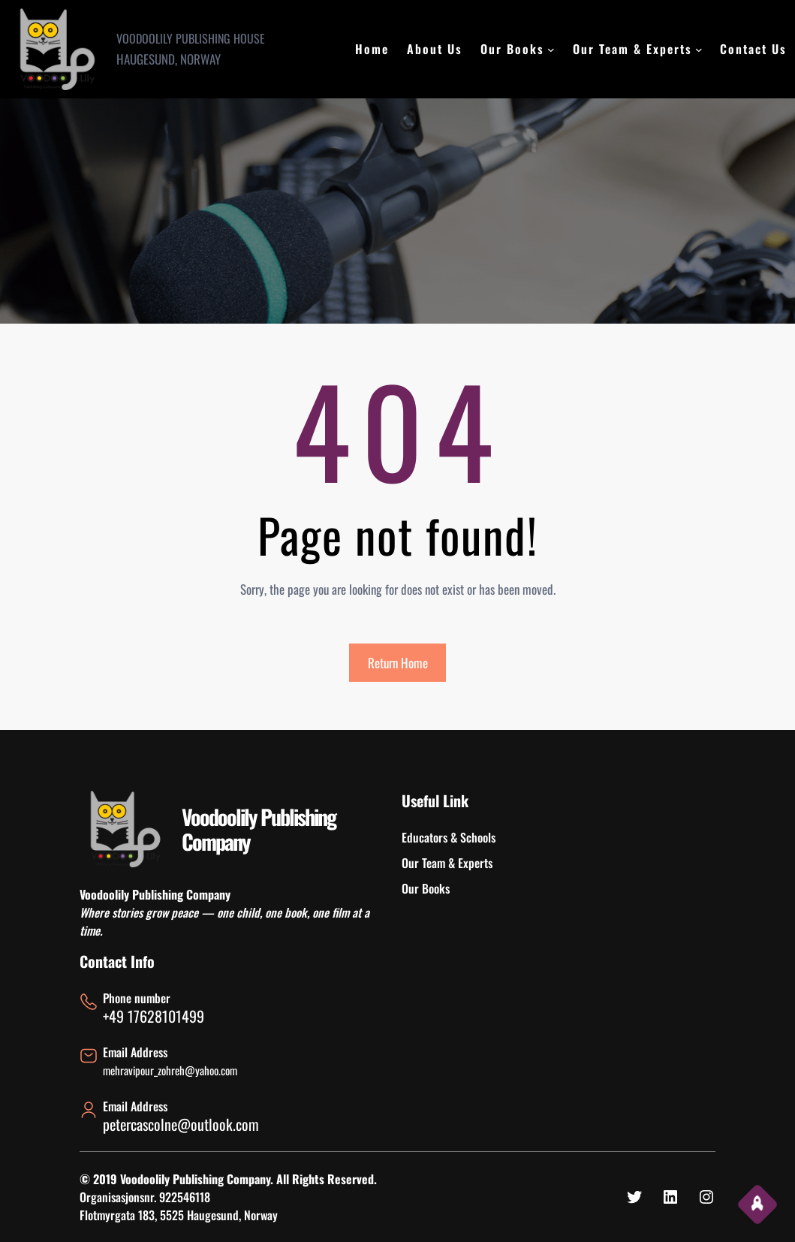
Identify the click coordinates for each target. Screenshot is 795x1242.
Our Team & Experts (632, 49)
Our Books (512, 49)
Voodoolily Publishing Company (259, 829)
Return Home (398, 662)
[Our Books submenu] (551, 49)
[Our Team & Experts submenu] (699, 49)
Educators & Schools (448, 837)
